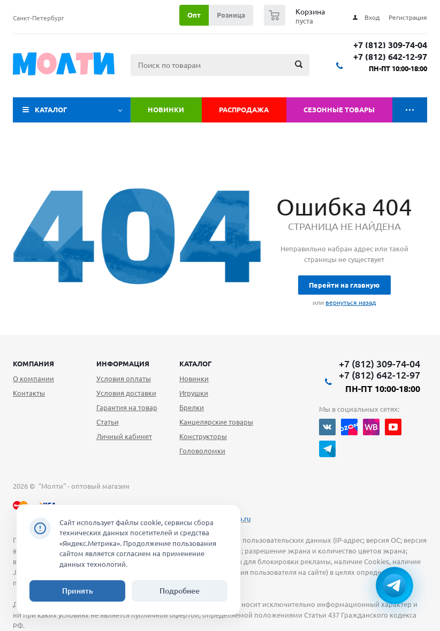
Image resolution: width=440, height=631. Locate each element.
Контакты (29, 393)
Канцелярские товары (216, 422)
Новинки (166, 109)
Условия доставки (126, 393)
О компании (33, 378)
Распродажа (244, 109)
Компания (33, 363)
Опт (194, 15)
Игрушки (193, 393)
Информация (122, 363)
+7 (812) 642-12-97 (390, 57)
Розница (231, 15)
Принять (77, 591)
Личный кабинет (124, 436)
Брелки (191, 407)
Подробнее (180, 591)
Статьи (107, 422)
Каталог (51, 109)
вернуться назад (350, 302)
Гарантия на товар (126, 407)
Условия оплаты (123, 378)
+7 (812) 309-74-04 (390, 45)
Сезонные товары (339, 109)
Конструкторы (203, 436)
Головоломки (202, 451)
